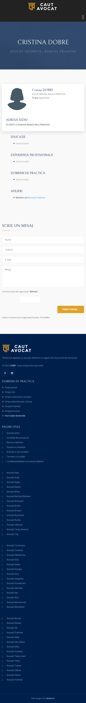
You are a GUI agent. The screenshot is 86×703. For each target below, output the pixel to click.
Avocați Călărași (14, 524)
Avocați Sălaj (13, 637)
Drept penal (11, 387)
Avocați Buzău (14, 519)
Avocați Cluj (12, 534)
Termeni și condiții (16, 456)
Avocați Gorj (13, 573)
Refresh (34, 291)
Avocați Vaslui (13, 675)
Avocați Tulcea (14, 665)
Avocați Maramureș (16, 602)
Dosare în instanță (16, 447)
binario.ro (51, 698)
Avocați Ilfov (13, 597)
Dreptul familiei (12, 406)
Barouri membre (15, 442)
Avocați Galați (13, 564)
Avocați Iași (12, 592)
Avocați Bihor (13, 491)
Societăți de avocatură (18, 437)
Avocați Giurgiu (14, 569)
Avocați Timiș (13, 660)
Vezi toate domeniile (15, 415)
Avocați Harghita (15, 578)
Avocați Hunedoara (16, 583)
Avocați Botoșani (15, 501)
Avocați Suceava (14, 651)
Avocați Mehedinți (15, 606)
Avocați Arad (13, 477)
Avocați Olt (12, 627)
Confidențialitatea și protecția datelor (25, 461)
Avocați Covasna (15, 550)
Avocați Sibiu (13, 646)
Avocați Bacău (14, 486)
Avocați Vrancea (14, 679)
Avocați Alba (13, 472)
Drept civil (10, 392)
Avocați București (15, 515)
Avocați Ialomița (14, 588)
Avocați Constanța (16, 545)
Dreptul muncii (12, 411)
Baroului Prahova (36, 197)
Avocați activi (13, 432)
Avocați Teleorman (16, 656)
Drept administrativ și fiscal (18, 401)
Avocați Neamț (14, 622)
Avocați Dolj (12, 559)
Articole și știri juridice (17, 451)
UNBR (12, 365)
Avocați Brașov (14, 510)
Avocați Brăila (13, 505)
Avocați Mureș (14, 618)
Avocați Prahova (15, 632)
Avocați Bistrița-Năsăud (18, 496)
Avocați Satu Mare (16, 641)
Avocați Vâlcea (14, 670)
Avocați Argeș (13, 482)
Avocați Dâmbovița (16, 555)
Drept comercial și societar (18, 396)
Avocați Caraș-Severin (17, 529)
